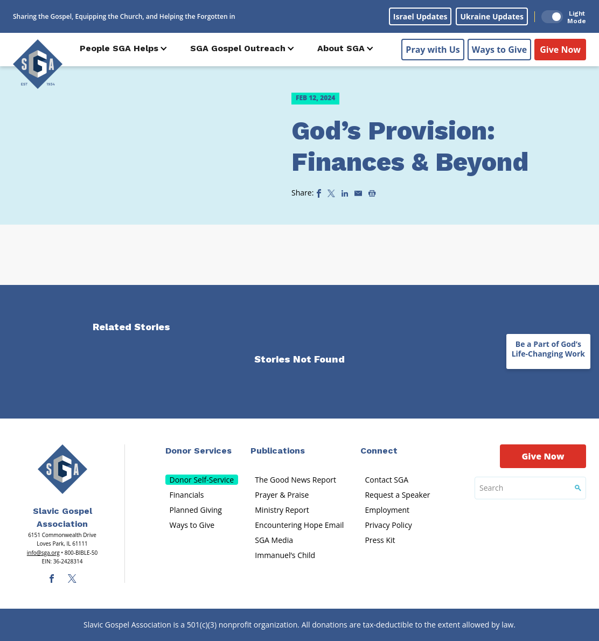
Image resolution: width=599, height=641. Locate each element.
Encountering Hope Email (299, 525)
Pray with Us (432, 49)
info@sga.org (43, 552)
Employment (387, 510)
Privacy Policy (388, 525)
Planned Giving (196, 510)
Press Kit (380, 540)
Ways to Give (499, 49)
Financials (187, 495)
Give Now (560, 49)
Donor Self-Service (202, 480)
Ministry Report (282, 510)
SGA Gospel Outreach (237, 48)
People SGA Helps (119, 48)
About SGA (341, 48)
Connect (379, 450)
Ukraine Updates (492, 16)
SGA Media (274, 540)
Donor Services (198, 450)
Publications (277, 450)
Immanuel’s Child (285, 555)
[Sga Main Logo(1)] (62, 469)
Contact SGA (386, 480)
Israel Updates (420, 16)
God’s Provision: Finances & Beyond (409, 146)
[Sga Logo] (37, 64)
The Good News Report (295, 480)
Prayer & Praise (282, 495)
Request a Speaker (397, 495)
